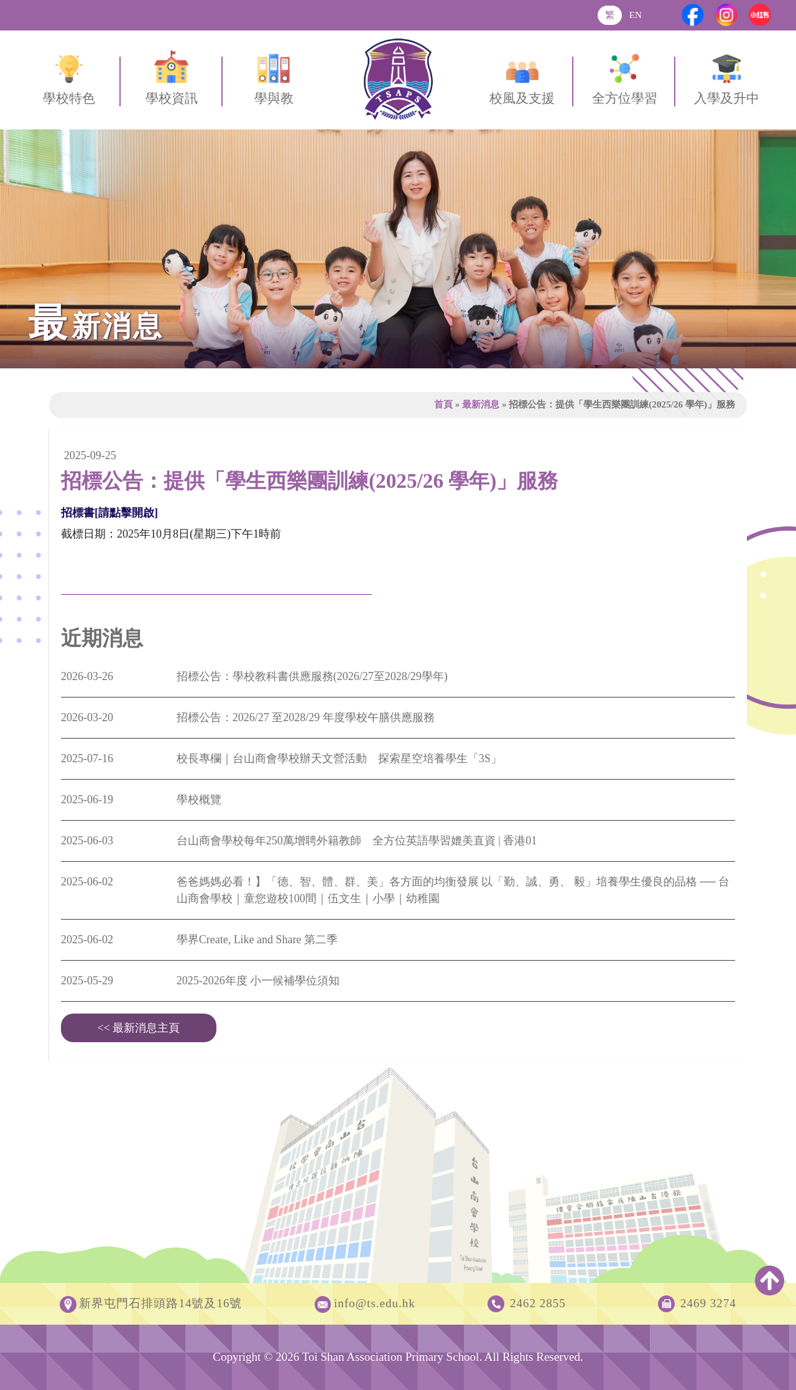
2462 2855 (538, 1303)
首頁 (443, 404)
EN (635, 14)
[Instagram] (726, 15)
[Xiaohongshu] (760, 15)
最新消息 (480, 404)
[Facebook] (693, 15)
